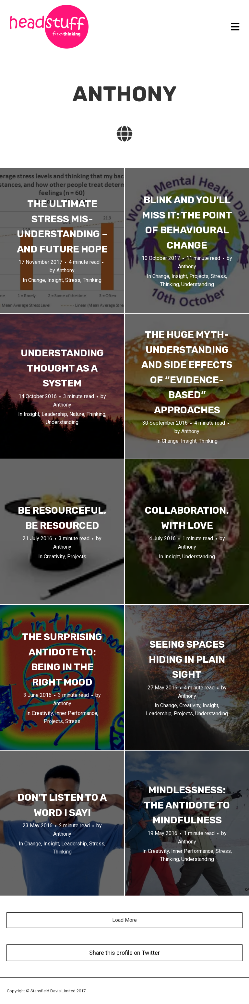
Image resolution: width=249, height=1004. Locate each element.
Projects (198, 276)
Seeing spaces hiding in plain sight (187, 659)
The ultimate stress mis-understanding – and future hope (62, 226)
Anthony (65, 270)
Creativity (54, 556)
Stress (72, 280)
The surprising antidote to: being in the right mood (62, 659)
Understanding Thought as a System (62, 368)
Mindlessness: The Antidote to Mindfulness (187, 805)
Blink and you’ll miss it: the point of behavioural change (187, 222)
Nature (76, 414)
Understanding (197, 284)
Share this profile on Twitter (124, 952)
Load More (124, 920)
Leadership (54, 414)
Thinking (92, 280)
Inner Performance (76, 713)
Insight (55, 280)
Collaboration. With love (187, 518)
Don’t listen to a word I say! (62, 805)
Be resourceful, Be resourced (62, 518)
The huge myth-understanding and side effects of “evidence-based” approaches (186, 372)
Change (36, 280)
